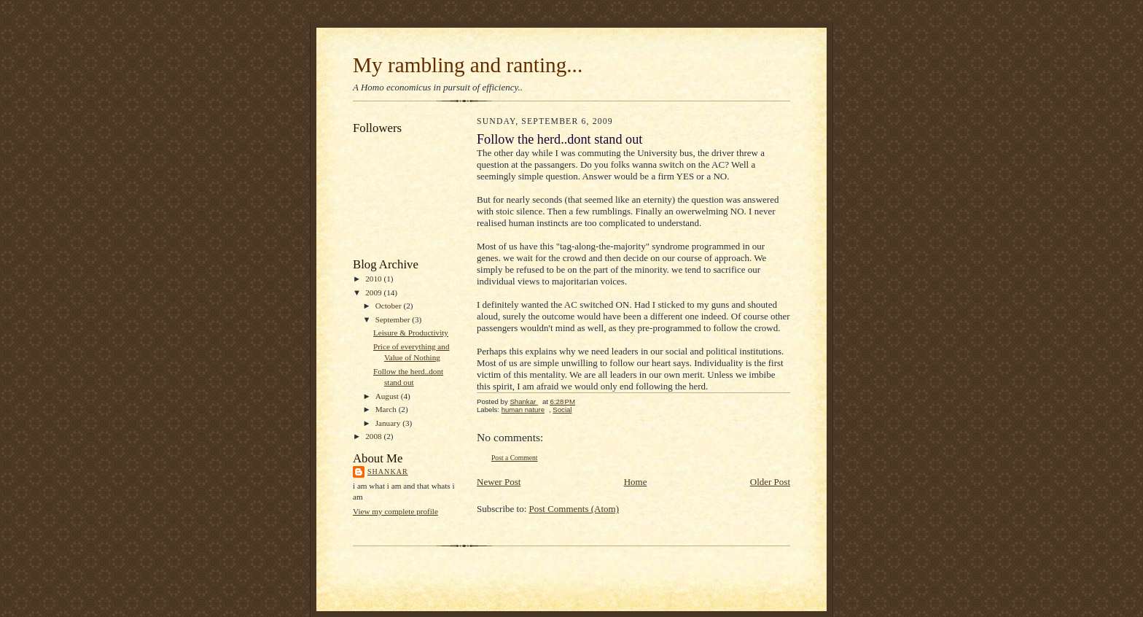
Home (635, 481)
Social (562, 409)
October (389, 305)
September (394, 319)
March (387, 409)
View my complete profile (395, 511)
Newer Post (498, 481)
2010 (374, 278)
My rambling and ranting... (467, 65)
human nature (523, 409)
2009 (374, 292)
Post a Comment (514, 458)
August (388, 396)
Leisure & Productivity (410, 332)
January (389, 423)
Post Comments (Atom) (574, 508)
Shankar (387, 471)
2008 (374, 436)
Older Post (770, 481)
